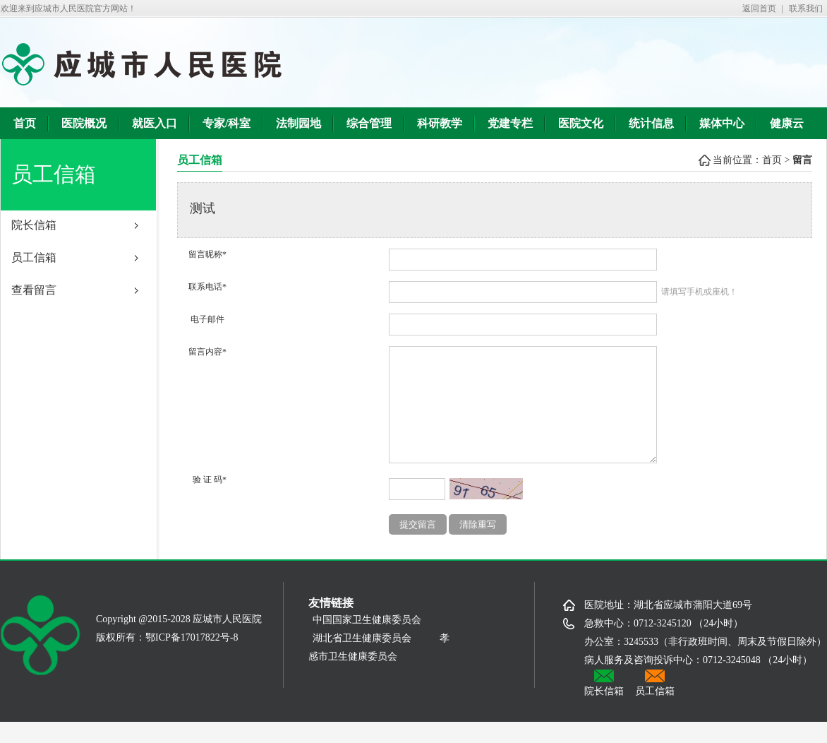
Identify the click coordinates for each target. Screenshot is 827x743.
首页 (24, 123)
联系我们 (806, 8)
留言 (802, 160)
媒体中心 (721, 123)
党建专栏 (510, 123)
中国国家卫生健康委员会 (372, 641)
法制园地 (298, 123)
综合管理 (369, 123)
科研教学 (439, 123)
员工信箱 (33, 257)
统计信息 (651, 123)
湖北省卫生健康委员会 (362, 659)
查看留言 (33, 290)
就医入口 (154, 123)
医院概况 (84, 123)
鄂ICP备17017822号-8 (191, 658)
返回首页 (759, 8)
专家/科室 (226, 123)
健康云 (787, 123)
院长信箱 (33, 225)
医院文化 (580, 123)
